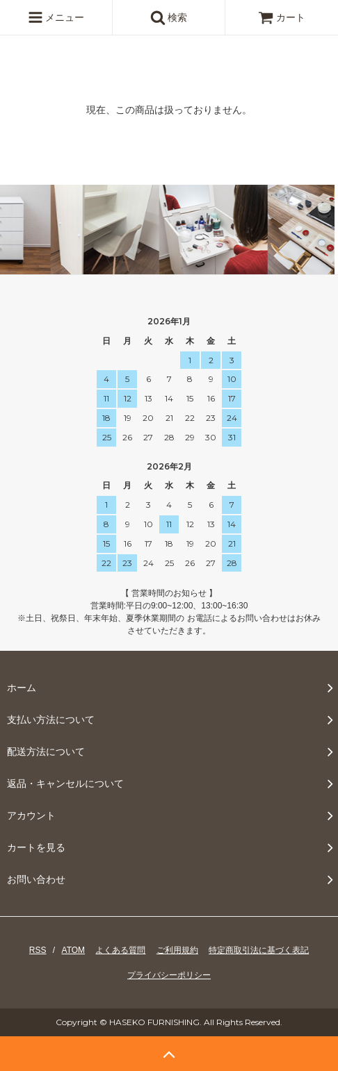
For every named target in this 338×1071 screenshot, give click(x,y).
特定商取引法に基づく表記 (259, 950)
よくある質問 (120, 950)
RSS (38, 950)
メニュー (56, 17)
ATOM (74, 950)
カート (281, 17)
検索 (169, 17)
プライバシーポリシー (169, 975)
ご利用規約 (177, 950)
